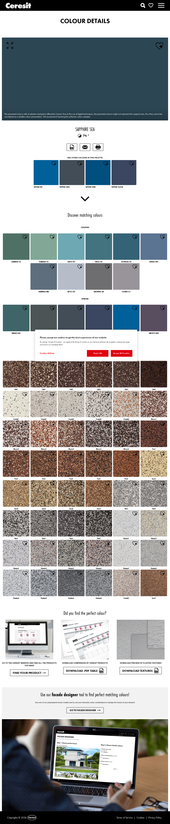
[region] (86, 345)
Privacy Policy (155, 817)
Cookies (140, 817)
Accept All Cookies (121, 353)
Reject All (98, 353)
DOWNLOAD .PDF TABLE (85, 670)
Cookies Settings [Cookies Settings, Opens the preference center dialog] (47, 353)
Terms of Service (124, 817)
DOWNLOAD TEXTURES (140, 670)
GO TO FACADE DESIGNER (85, 710)
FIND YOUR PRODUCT (29, 673)
